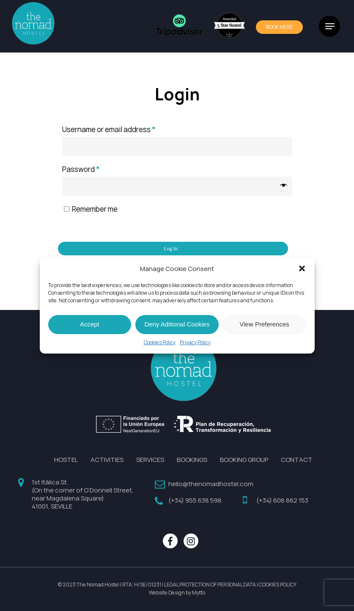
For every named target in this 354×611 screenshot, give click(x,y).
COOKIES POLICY (277, 584)
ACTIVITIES (107, 460)
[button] (302, 268)
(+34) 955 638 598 (195, 500)
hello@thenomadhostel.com (210, 484)
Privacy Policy (195, 342)
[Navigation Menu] (330, 26)
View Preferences (264, 324)
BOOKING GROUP (244, 460)
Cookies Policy (160, 342)
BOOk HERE (279, 27)
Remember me (95, 209)
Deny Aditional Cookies (176, 324)
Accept (89, 324)
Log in (170, 248)
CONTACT (297, 460)
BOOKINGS (192, 460)
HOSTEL (66, 460)
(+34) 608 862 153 (282, 500)
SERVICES (150, 460)
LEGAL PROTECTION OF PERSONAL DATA (210, 584)
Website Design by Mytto (177, 592)
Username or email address (109, 129)
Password (81, 169)
